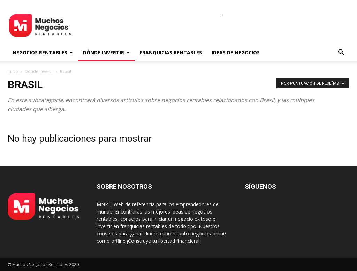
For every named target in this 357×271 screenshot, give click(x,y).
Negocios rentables (43, 52)
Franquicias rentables (171, 52)
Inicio (13, 72)
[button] (341, 53)
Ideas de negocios (236, 52)
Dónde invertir (106, 52)
